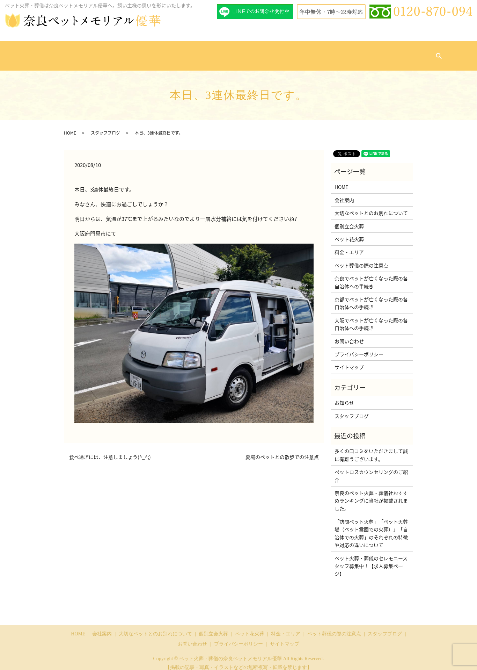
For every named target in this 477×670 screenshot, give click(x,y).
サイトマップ (349, 360)
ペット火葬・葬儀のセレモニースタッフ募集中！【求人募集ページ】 (371, 559)
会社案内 (89, 52)
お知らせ (344, 395)
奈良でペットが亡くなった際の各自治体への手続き (371, 275)
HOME (68, 52)
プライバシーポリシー (359, 347)
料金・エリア (261, 52)
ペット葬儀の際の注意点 (307, 52)
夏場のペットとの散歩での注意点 (282, 450)
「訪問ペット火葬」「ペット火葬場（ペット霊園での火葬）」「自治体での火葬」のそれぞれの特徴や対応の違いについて (371, 526)
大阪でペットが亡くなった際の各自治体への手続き (371, 317)
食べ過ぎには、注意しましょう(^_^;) (110, 450)
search (417, 52)
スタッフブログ (355, 52)
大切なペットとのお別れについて (139, 52)
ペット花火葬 (228, 52)
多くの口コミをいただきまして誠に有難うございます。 (371, 448)
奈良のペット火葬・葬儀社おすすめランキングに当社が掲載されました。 (371, 494)
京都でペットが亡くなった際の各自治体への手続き (371, 296)
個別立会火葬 (195, 52)
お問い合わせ (390, 52)
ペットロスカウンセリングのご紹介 (371, 469)
